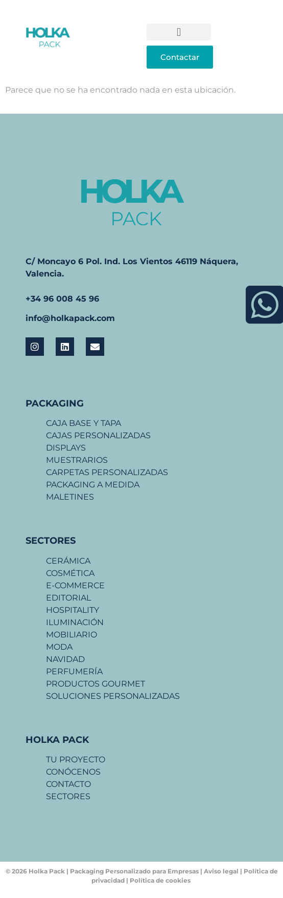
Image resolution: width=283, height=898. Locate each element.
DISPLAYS (66, 448)
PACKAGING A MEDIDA (92, 484)
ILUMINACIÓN (75, 622)
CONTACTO (68, 784)
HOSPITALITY (72, 610)
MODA (59, 647)
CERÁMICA (68, 561)
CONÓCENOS (73, 772)
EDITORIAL (68, 598)
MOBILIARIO (71, 634)
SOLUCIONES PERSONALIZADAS (113, 696)
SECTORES (68, 796)
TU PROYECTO (75, 759)
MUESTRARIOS (77, 460)
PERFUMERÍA (74, 671)
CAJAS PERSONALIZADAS (98, 435)
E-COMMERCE (75, 585)
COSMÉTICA (70, 573)
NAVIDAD (65, 659)
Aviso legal (222, 871)
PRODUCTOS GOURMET (95, 684)
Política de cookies (161, 880)
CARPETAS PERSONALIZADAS (107, 472)
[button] (179, 32)
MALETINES (70, 497)
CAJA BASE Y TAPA (83, 423)
